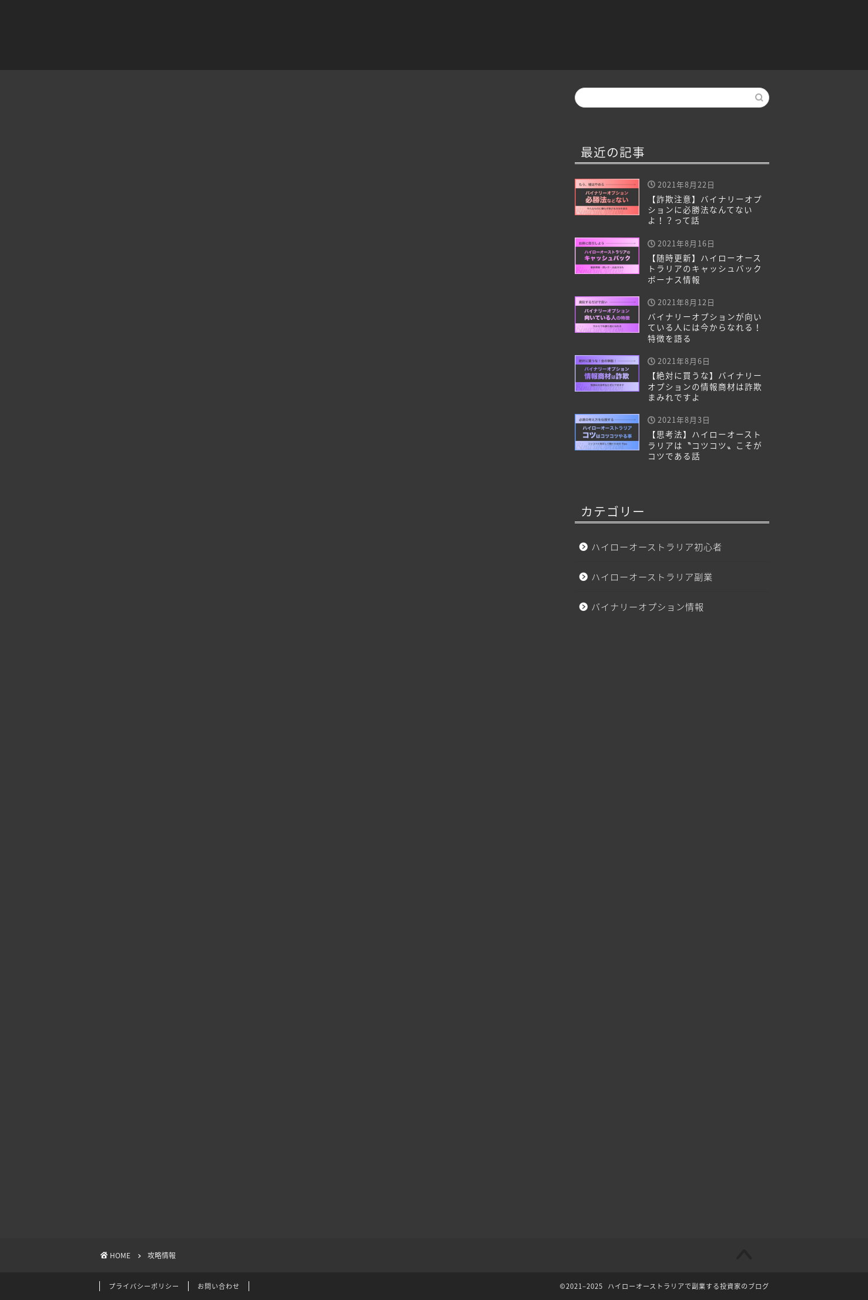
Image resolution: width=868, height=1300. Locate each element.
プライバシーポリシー (144, 1286)
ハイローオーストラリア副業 (568, 18)
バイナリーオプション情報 (707, 18)
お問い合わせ (218, 1286)
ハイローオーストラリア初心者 (420, 18)
